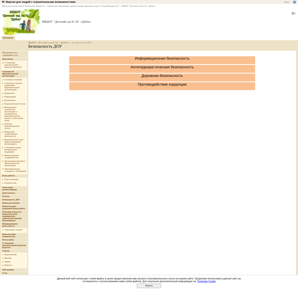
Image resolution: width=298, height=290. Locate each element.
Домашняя (8, 38)
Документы (7, 59)
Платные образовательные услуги (11, 126)
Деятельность (8, 193)
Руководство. (10, 100)
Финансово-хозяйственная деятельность (10, 134)
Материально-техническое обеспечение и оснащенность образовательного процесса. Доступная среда (13, 113)
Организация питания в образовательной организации (14, 163)
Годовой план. (10, 183)
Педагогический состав (14, 104)
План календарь (11, 179)
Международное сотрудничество (11, 156)
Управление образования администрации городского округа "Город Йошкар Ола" (83, 6)
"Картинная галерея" (13, 230)
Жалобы (8, 258)
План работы (8, 176)
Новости (8, 265)
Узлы (4, 273)
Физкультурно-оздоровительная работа (13, 207)
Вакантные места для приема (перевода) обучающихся (13, 142)
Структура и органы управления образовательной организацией (13, 86)
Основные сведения (13, 80)
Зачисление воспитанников (9, 188)
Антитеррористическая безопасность (162, 67)
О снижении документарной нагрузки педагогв (14, 245)
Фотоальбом (8, 240)
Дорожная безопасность (162, 76)
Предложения (10, 254)
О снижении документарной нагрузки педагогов (12, 65)
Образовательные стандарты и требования (15, 170)
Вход (286, 2)
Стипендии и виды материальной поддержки (12, 149)
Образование (10, 97)
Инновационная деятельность (10, 225)
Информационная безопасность (162, 58)
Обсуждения (8, 270)
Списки (5, 251)
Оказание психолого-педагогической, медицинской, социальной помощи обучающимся (12, 216)
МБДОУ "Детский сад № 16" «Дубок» (138, 6)
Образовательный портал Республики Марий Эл (23, 6)
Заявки (7, 261)
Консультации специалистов (9, 235)
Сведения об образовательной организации (10, 73)
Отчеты (6, 196)
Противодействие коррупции (162, 84)
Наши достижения (11, 203)
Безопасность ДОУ (11, 200)
